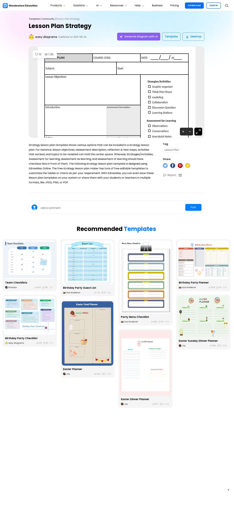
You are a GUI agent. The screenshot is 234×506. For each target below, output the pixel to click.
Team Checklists (16, 282)
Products (55, 5)
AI (97, 5)
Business (156, 5)
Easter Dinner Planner (135, 399)
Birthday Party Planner (194, 282)
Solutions (78, 5)
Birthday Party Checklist (21, 338)
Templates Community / (43, 19)
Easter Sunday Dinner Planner (198, 341)
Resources (117, 5)
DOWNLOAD (194, 5)
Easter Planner (72, 369)
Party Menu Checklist (135, 317)
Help (138, 5)
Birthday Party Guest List (79, 288)
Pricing (174, 5)
